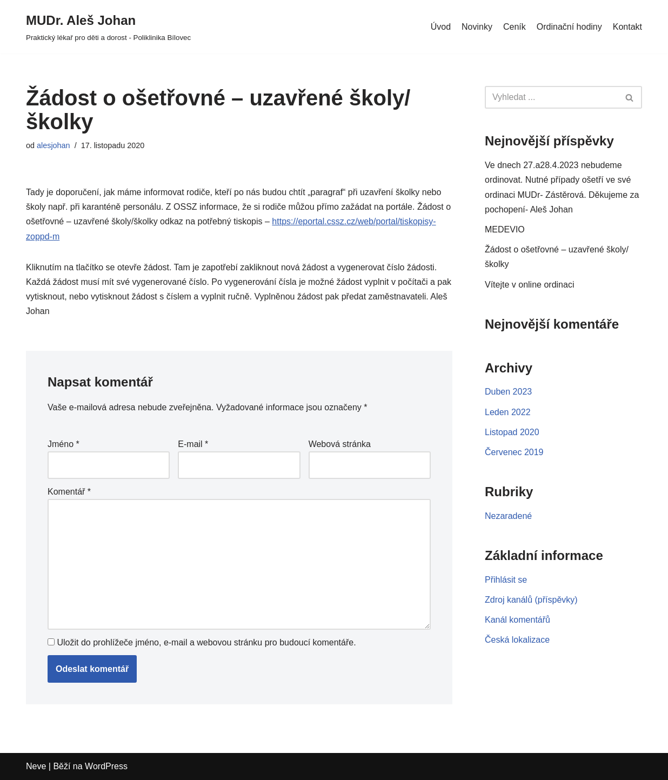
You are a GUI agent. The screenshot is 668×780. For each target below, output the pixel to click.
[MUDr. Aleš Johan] (108, 27)
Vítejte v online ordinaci (529, 284)
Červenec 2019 (514, 452)
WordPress (106, 766)
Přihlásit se (506, 579)
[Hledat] (551, 97)
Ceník (514, 26)
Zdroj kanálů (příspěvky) (531, 599)
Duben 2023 (508, 391)
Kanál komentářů (517, 619)
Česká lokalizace (517, 639)
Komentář (69, 491)
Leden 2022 (508, 412)
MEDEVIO (505, 229)
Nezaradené (508, 516)
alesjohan (53, 145)
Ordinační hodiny (569, 26)
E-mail (193, 444)
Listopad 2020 (512, 432)
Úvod (441, 26)
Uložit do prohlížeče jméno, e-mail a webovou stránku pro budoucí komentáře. (206, 642)
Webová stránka (340, 444)
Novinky (477, 26)
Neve (36, 766)
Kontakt (627, 26)
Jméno (63, 444)
